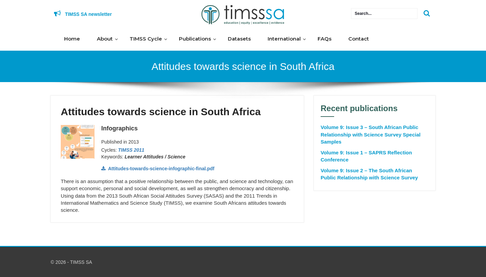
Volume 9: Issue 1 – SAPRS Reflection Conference (366, 156)
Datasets (239, 38)
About (105, 38)
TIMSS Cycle (146, 38)
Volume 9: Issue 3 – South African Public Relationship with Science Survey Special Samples (371, 134)
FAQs (324, 38)
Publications (195, 38)
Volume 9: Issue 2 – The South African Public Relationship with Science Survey (369, 174)
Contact (358, 38)
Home (72, 38)
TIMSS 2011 (131, 150)
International (284, 38)
